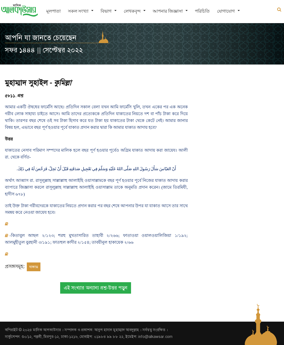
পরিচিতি (202, 11)
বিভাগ (106, 11)
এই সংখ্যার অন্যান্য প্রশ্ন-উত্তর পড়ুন (95, 288)
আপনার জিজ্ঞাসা (168, 11)
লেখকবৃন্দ (132, 11)
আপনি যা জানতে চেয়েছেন (40, 37)
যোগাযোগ (226, 11)
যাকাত (33, 267)
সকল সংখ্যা (78, 11)
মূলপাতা (53, 11)
